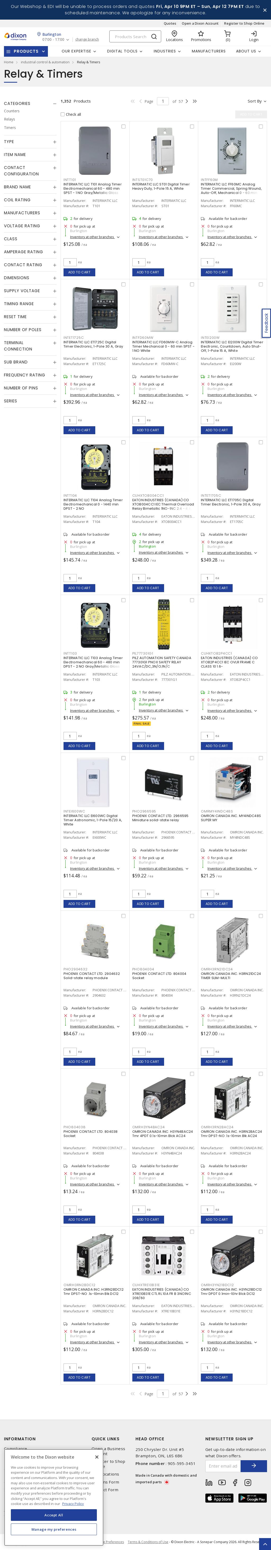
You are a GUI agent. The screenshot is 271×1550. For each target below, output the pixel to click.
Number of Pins (21, 388)
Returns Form (105, 1482)
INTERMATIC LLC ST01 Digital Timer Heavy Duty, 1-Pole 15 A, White (161, 186)
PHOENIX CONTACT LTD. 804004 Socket (159, 975)
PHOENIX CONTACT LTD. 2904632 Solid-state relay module (92, 975)
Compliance (15, 1448)
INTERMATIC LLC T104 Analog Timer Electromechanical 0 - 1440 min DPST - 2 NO (93, 504)
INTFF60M (209, 179)
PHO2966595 (144, 811)
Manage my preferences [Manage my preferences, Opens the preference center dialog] (53, 1529)
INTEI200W (210, 337)
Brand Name (17, 187)
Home (8, 62)
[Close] (97, 1457)
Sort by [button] (255, 101)
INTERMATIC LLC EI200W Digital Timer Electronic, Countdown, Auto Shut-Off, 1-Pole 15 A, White (232, 346)
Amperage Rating (23, 252)
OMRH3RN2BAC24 (217, 1127)
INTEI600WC (74, 811)
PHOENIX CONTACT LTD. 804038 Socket (91, 1133)
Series (10, 401)
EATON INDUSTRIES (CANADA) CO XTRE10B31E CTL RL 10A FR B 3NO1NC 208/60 (161, 1293)
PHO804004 (143, 969)
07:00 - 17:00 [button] (53, 39)
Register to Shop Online (244, 23)
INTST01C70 (142, 179)
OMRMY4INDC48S (217, 811)
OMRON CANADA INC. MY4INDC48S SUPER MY (231, 818)
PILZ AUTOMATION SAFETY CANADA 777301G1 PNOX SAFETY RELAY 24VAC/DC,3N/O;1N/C (161, 662)
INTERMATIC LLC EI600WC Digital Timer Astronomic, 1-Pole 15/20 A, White (93, 820)
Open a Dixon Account (200, 23)
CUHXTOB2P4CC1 (216, 653)
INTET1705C (211, 495)
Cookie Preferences (109, 1542)
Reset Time (15, 316)
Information (20, 1439)
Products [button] (26, 51)
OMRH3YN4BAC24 (148, 1127)
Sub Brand (16, 362)
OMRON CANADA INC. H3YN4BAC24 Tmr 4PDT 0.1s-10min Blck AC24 (162, 1133)
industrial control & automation (45, 62)
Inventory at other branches (92, 236)
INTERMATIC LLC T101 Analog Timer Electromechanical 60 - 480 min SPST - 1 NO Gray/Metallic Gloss (93, 188)
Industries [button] (165, 51)
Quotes (170, 23)
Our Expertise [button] (76, 51)
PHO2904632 (76, 969)
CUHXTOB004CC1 (148, 495)
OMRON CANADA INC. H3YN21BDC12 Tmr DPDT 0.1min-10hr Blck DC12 (231, 1291)
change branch (87, 39)
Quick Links (106, 1439)
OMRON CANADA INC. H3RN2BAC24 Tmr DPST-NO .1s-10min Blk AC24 (231, 1133)
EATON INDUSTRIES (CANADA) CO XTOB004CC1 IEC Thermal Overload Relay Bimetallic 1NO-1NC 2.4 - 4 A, (163, 504)
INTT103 (70, 653)
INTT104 (70, 495)
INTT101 (70, 179)
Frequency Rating (24, 375)
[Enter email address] (223, 1466)
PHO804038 (75, 1127)
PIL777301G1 (142, 653)
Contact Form (105, 1489)
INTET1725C (74, 337)
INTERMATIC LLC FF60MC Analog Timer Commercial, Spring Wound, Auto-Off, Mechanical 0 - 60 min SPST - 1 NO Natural (231, 190)
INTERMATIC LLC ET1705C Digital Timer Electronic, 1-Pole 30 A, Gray (231, 502)
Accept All (53, 1515)
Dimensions (16, 278)
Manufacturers (209, 51)
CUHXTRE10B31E (146, 1285)
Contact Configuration (21, 171)
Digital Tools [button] (122, 51)
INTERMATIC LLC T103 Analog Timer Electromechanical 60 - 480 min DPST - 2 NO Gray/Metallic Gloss (93, 662)
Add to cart (79, 272)
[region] (53, 1497)
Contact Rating (23, 265)
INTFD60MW (142, 337)
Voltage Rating (22, 226)
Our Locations (105, 1474)
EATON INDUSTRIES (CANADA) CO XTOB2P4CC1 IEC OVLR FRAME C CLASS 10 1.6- (229, 662)
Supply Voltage (22, 291)
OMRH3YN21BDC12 (217, 1285)
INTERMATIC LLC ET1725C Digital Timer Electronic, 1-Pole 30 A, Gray (93, 344)
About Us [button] (246, 51)
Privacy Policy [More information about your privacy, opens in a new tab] (73, 1503)
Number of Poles (23, 329)
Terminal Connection (18, 346)
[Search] (135, 36)
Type (9, 141)
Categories (17, 103)
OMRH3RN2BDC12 (80, 1285)
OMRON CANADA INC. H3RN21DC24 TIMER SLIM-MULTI (231, 975)
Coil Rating (17, 200)
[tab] (30, 103)
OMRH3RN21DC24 (217, 969)
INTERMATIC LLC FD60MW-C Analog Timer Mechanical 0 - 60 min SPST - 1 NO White (163, 346)
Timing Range (19, 304)
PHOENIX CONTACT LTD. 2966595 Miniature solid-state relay (160, 818)
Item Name (15, 154)
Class (10, 239)
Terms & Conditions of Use (148, 1542)
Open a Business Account (108, 1451)
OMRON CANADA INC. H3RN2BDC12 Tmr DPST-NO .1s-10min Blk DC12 (94, 1291)
